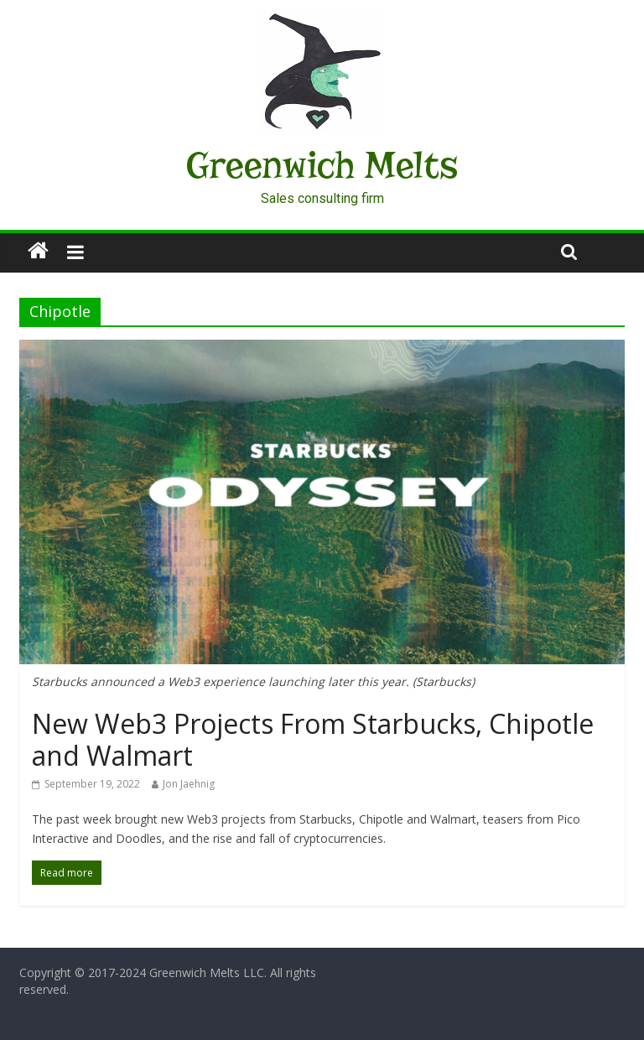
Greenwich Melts (322, 165)
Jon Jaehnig (189, 784)
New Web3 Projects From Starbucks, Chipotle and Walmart (313, 739)
